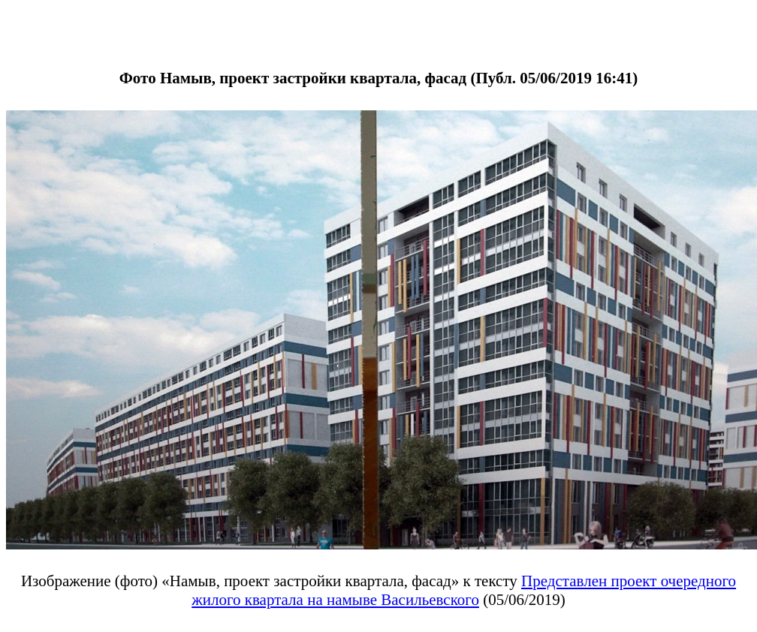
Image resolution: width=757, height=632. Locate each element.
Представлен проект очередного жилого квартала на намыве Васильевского (464, 590)
